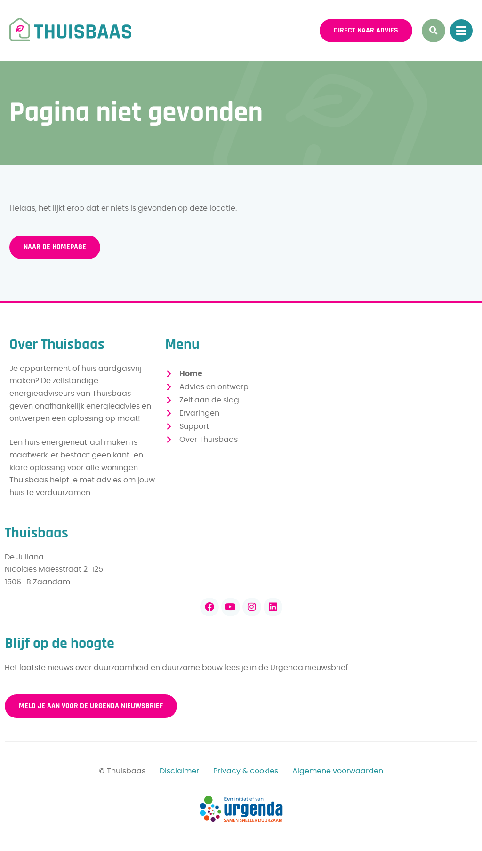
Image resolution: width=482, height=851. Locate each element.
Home (190, 374)
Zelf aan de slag (209, 400)
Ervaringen (199, 413)
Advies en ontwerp (214, 387)
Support (194, 426)
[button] (433, 30)
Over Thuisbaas (208, 439)
